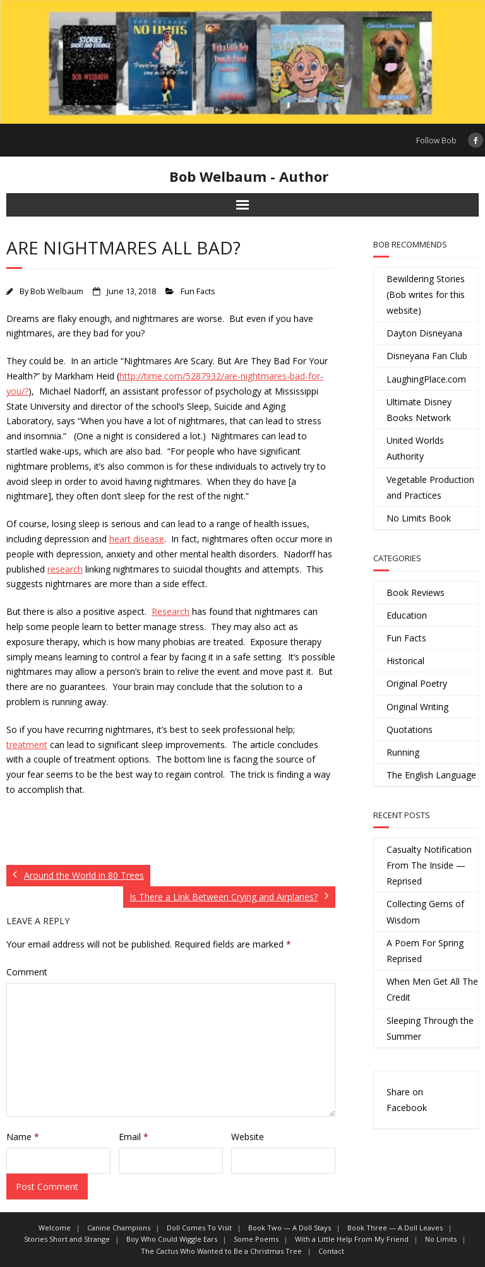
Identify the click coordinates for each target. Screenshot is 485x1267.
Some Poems (256, 1239)
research (65, 569)
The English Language (431, 775)
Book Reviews (415, 592)
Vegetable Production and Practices (430, 487)
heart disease (136, 539)
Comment (26, 972)
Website (247, 1137)
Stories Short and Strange (67, 1239)
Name (22, 1137)
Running (402, 752)
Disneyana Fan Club (426, 356)
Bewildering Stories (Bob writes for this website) (425, 294)
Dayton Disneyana (424, 333)
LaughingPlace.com (426, 379)
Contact (331, 1251)
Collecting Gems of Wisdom (425, 911)
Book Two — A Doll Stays (289, 1227)
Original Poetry (416, 683)
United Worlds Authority (415, 448)
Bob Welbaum (56, 291)
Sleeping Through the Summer (430, 1028)
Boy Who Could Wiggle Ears (171, 1239)
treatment (26, 745)
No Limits (441, 1239)
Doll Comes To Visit (199, 1227)
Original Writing (417, 707)
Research (170, 611)
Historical (405, 661)
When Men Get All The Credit (432, 989)
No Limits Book (418, 518)
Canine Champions (118, 1227)
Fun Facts (198, 291)
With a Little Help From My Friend (352, 1239)
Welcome (55, 1227)
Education (406, 615)
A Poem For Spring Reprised (425, 951)
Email (133, 1137)
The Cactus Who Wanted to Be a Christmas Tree (221, 1251)
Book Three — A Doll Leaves (395, 1227)
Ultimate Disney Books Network (419, 410)
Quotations (409, 729)
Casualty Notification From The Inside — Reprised (429, 865)
